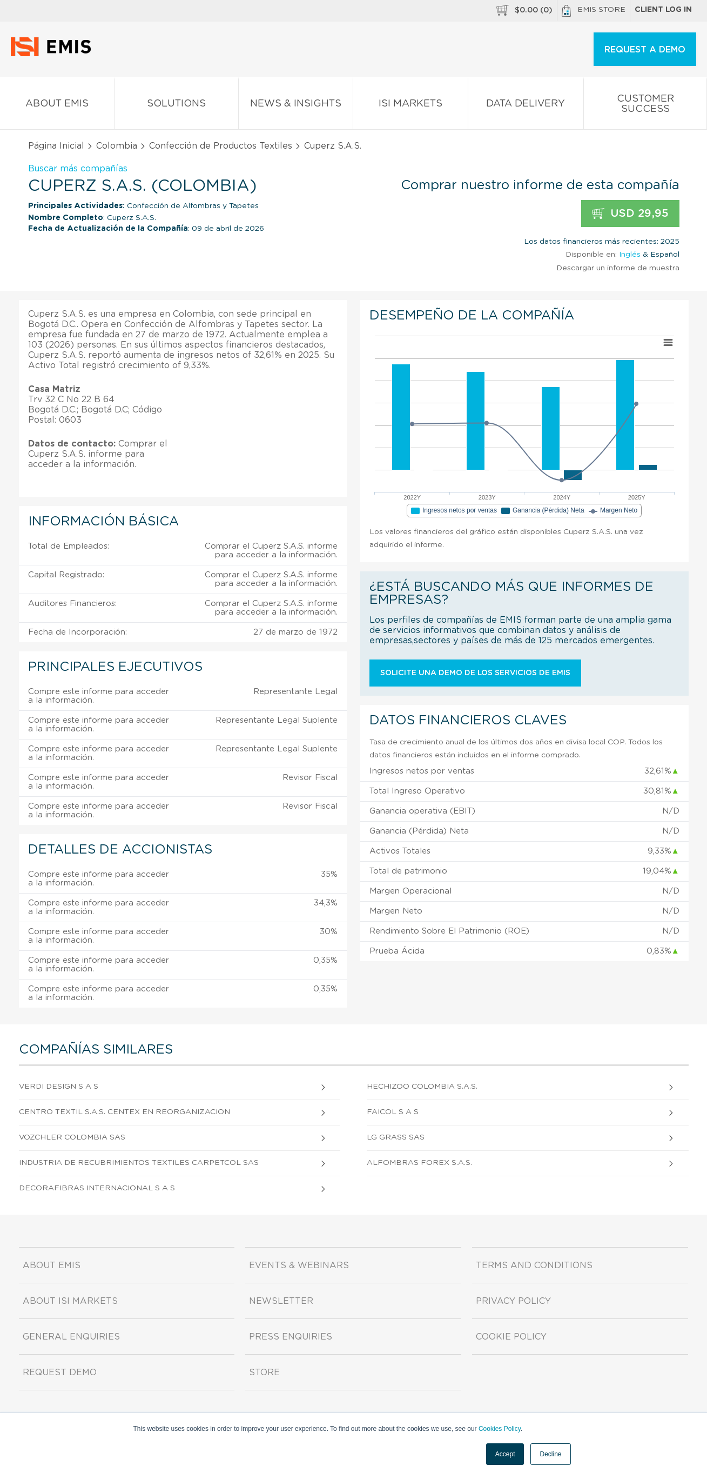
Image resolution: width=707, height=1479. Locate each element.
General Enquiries (71, 1337)
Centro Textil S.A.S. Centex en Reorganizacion (124, 1112)
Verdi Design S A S (58, 1086)
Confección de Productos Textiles (220, 146)
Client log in (663, 10)
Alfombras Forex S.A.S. (419, 1163)
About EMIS (57, 105)
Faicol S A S (393, 1112)
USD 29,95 (630, 213)
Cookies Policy (500, 1429)
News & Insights (296, 105)
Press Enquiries (290, 1337)
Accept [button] (505, 1454)
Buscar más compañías (77, 168)
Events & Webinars (299, 1265)
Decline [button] (550, 1454)
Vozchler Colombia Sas (72, 1137)
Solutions (176, 105)
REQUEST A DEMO (644, 49)
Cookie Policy (511, 1337)
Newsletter (281, 1301)
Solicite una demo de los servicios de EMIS (475, 673)
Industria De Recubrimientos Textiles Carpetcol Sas (139, 1163)
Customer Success (645, 106)
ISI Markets (410, 105)
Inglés (630, 254)
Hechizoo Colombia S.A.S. (422, 1086)
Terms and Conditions (534, 1265)
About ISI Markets (70, 1301)
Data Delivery (526, 105)
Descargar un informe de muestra (617, 268)
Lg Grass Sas (396, 1137)
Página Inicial (56, 146)
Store (264, 1372)
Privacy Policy (513, 1301)
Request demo (60, 1372)
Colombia (116, 146)
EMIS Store (593, 11)
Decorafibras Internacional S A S (97, 1188)
